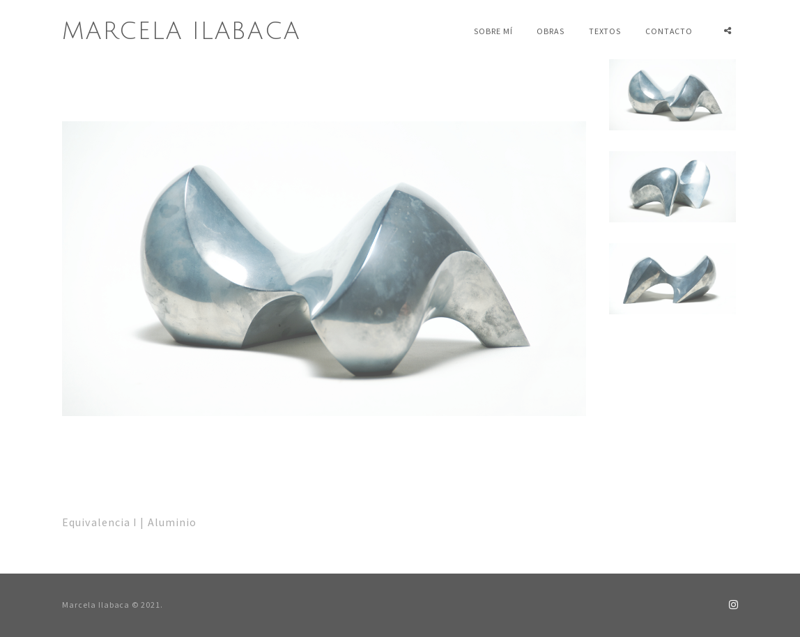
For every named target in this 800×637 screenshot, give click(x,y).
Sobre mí (493, 31)
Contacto (669, 31)
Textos (605, 31)
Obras (550, 31)
